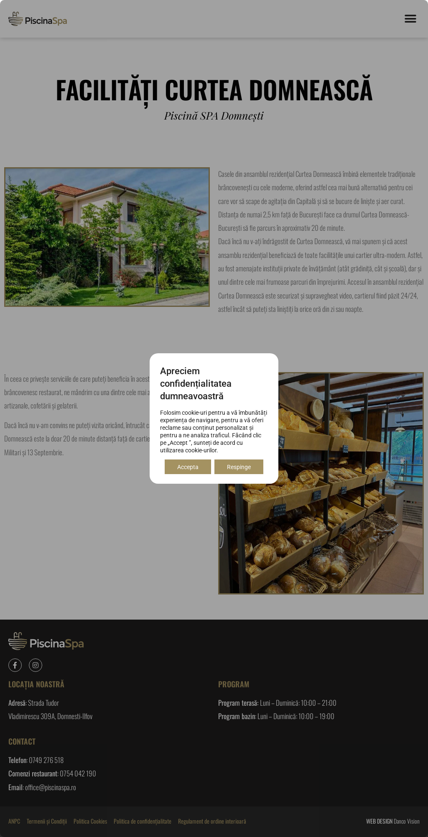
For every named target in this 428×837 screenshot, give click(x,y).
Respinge (239, 467)
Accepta (188, 467)
